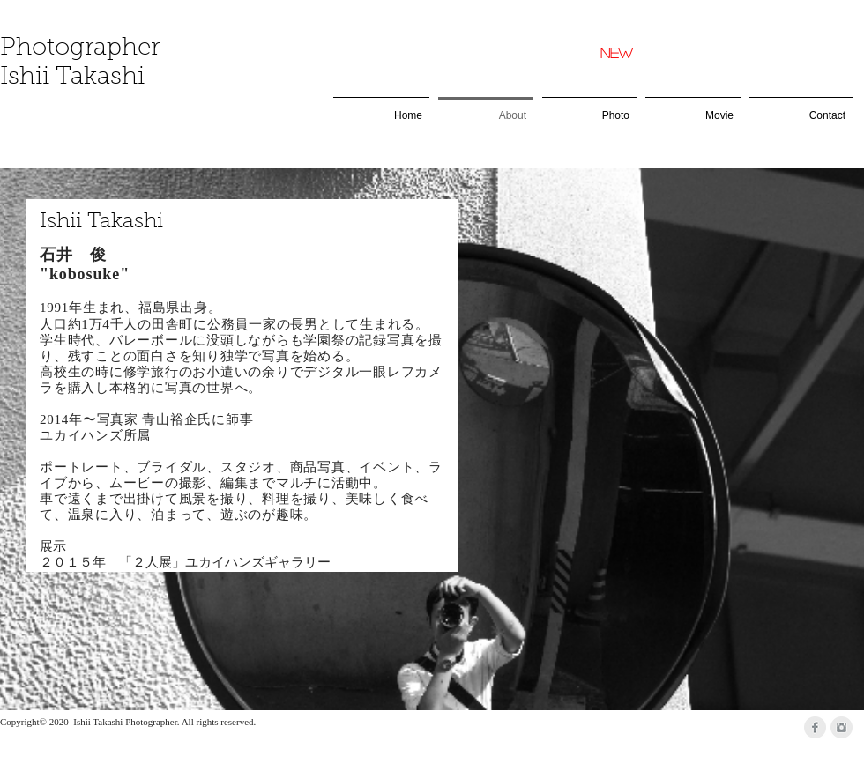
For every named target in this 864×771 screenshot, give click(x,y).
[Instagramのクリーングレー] (841, 727)
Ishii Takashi (72, 77)
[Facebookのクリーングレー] (815, 727)
